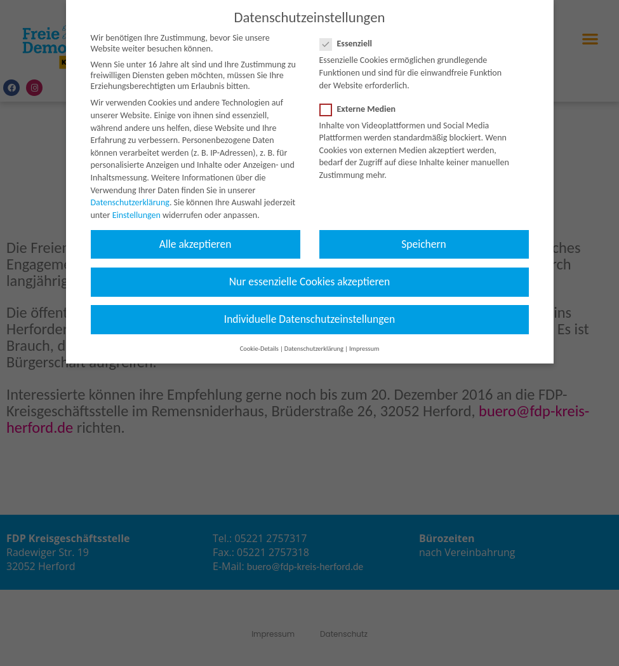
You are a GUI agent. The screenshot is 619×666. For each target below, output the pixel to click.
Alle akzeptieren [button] (195, 231)
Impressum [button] (364, 336)
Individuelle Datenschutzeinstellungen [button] (309, 307)
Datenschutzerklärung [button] (313, 336)
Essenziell (350, 31)
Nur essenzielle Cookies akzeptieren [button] (309, 269)
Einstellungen (136, 202)
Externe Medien (361, 96)
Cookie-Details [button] (259, 336)
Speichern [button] (423, 231)
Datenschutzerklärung (130, 190)
